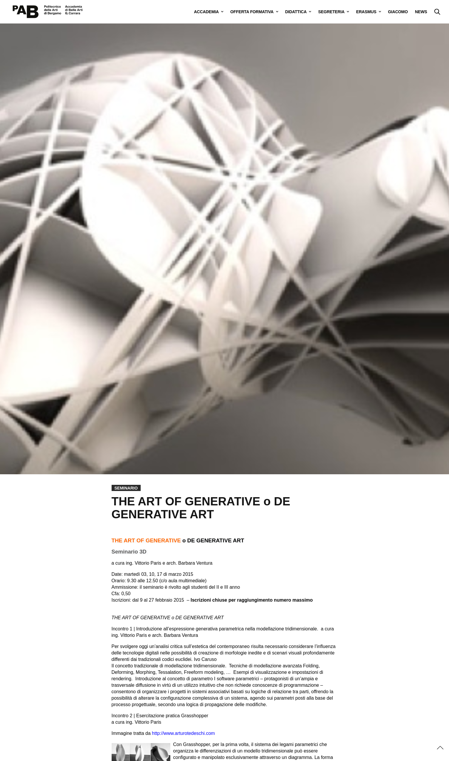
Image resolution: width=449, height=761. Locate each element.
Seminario (126, 488)
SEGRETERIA (331, 11)
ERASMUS (366, 11)
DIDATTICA (296, 11)
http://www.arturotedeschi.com (183, 733)
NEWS (421, 11)
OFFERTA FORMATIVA (251, 11)
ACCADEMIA (206, 11)
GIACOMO (398, 11)
